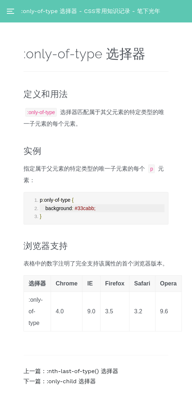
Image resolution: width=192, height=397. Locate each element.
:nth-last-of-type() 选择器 (82, 371)
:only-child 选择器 (71, 381)
